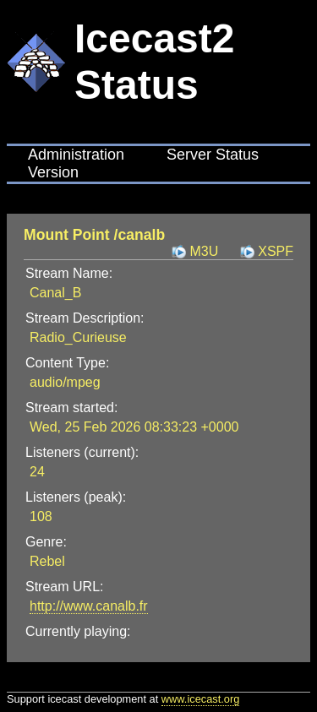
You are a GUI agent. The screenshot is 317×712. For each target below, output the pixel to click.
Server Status (213, 154)
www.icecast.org (200, 699)
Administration (76, 154)
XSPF (275, 251)
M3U (203, 251)
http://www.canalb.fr (89, 606)
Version (53, 172)
